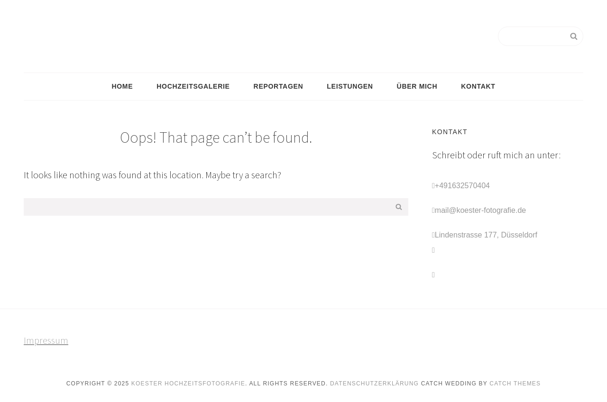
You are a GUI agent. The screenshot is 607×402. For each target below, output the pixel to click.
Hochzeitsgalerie (193, 86)
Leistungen (350, 86)
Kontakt (478, 86)
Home (122, 86)
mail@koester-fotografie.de (480, 210)
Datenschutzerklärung (374, 383)
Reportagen (279, 86)
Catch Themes (515, 383)
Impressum (46, 340)
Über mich (417, 86)
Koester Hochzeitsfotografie (188, 383)
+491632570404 (462, 186)
